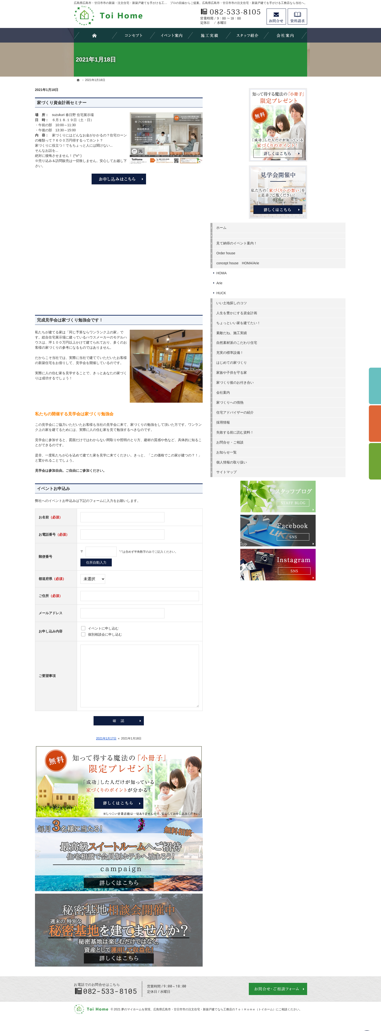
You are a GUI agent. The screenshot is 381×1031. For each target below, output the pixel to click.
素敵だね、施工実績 (270, 332)
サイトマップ (265, 471)
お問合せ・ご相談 (268, 442)
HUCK (259, 292)
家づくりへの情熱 (268, 402)
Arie (258, 282)
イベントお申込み (92, 488)
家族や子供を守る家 (270, 372)
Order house (264, 252)
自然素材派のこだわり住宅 (275, 342)
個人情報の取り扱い (270, 461)
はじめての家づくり (270, 362)
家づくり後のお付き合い (273, 382)
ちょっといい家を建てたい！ (277, 322)
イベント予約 (375, 386)
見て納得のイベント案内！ (275, 243)
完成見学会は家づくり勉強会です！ (109, 320)
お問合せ (276, 17)
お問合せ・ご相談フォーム (278, 989)
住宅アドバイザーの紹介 (273, 412)
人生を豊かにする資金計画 (275, 312)
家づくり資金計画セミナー (100, 102)
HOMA (260, 272)
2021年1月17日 (145, 738)
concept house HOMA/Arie (276, 262)
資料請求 (297, 17)
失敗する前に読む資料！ (273, 432)
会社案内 (261, 392)
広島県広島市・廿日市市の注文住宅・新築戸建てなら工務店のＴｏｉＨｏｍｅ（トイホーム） (214, 1009)
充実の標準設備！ (268, 352)
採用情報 (261, 422)
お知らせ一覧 (265, 451)
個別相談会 (375, 423)
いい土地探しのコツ (270, 302)
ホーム (260, 227)
